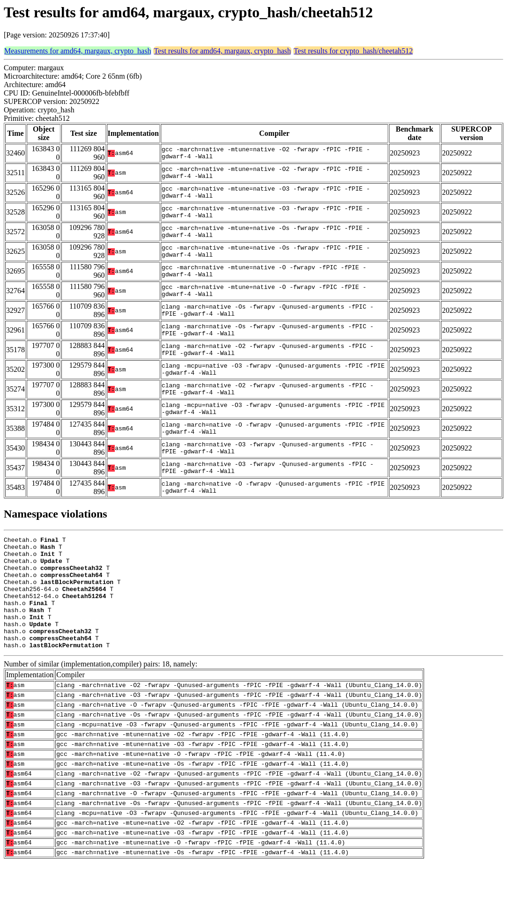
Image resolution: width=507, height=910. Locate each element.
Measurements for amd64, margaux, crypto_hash (77, 51)
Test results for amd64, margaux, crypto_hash (222, 51)
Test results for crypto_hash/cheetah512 (353, 51)
